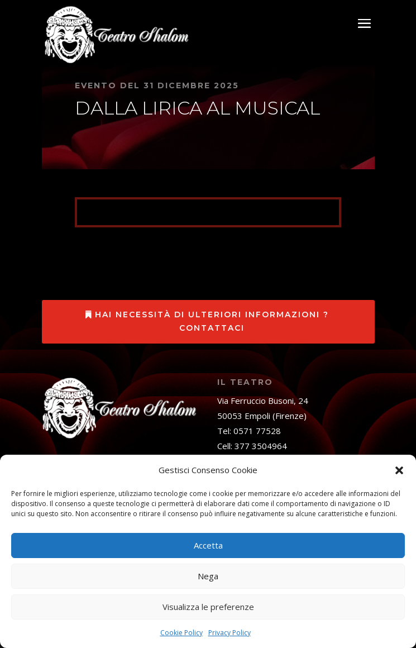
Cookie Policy (181, 632)
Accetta (208, 545)
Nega (208, 576)
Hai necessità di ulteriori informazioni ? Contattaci (212, 321)
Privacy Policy (229, 632)
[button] (399, 470)
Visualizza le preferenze (208, 606)
